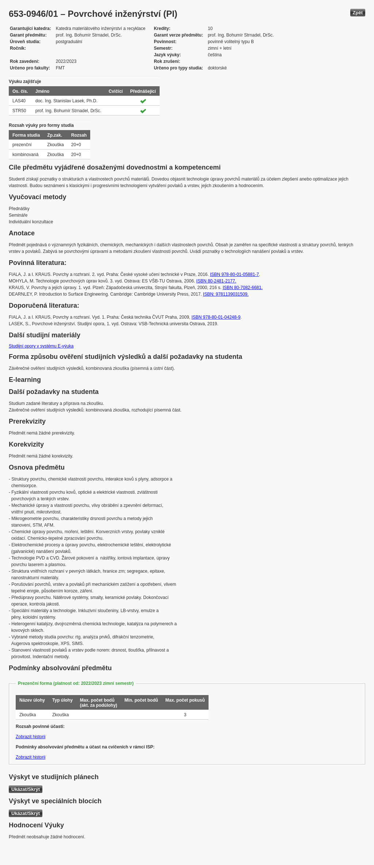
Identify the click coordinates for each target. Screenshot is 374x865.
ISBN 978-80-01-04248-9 (215, 317)
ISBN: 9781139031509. (226, 294)
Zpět (358, 12)
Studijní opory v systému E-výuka (41, 346)
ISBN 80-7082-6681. (243, 287)
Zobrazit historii (30, 736)
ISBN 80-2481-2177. (216, 281)
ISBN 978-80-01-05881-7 (234, 274)
